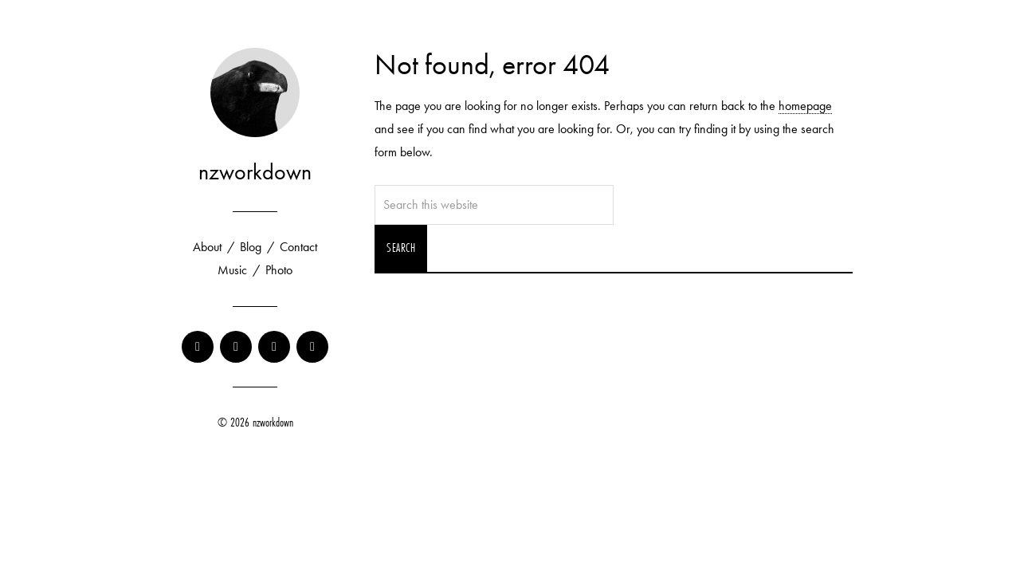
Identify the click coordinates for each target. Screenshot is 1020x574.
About (207, 246)
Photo (278, 269)
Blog (250, 246)
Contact (298, 246)
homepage (805, 105)
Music (232, 269)
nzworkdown (255, 172)
